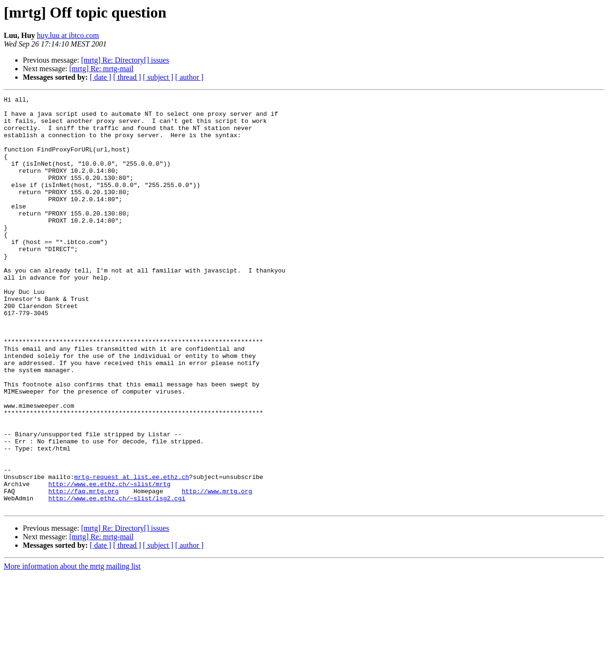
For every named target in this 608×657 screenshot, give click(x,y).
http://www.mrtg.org (216, 570)
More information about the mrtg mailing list (72, 649)
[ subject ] (158, 77)
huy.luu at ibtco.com (68, 35)
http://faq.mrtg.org (83, 570)
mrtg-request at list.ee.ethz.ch (131, 553)
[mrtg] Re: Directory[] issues (125, 60)
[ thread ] (127, 77)
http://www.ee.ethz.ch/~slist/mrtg (109, 562)
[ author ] (189, 77)
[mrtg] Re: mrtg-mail (101, 69)
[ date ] (100, 77)
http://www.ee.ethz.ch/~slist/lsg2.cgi (117, 579)
